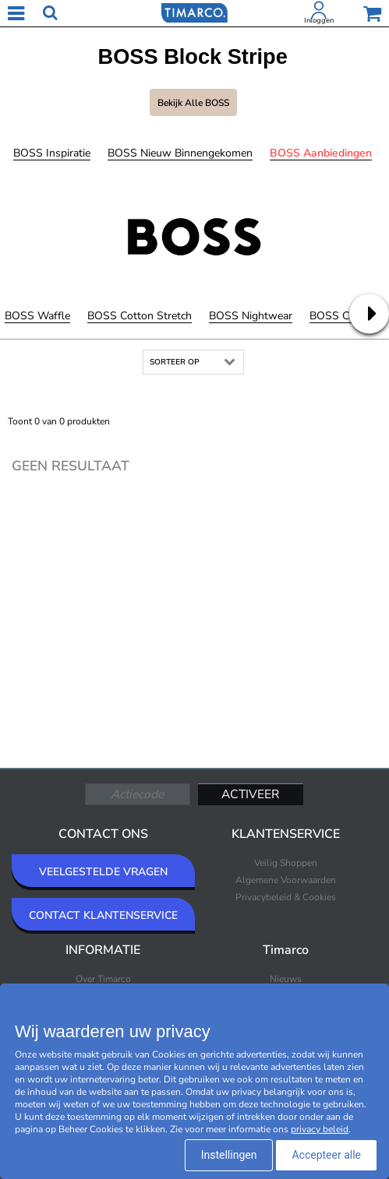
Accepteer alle (326, 1155)
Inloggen (319, 20)
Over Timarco (103, 979)
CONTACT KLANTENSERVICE (103, 915)
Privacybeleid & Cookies (285, 897)
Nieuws (286, 979)
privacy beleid (319, 1129)
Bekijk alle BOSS (193, 103)
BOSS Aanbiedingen (321, 153)
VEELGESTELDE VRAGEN (103, 871)
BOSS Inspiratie (51, 153)
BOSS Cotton (342, 315)
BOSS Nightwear (250, 315)
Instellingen (229, 1155)
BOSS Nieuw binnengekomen (180, 153)
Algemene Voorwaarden (285, 880)
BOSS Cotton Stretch (139, 315)
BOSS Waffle (37, 315)
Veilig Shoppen (285, 863)
